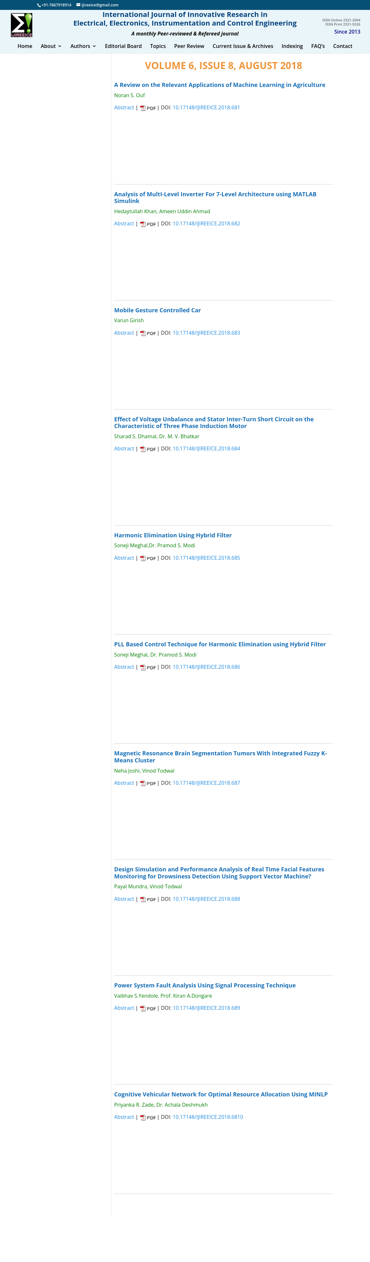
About (48, 53)
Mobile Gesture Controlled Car (157, 316)
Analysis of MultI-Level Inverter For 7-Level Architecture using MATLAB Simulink (215, 203)
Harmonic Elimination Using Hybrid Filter (173, 541)
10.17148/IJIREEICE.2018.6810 (208, 1123)
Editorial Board (123, 53)
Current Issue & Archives (243, 53)
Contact (342, 53)
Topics (158, 53)
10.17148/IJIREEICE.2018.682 (206, 229)
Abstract (124, 113)
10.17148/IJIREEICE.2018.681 (206, 113)
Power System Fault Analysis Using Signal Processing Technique (205, 991)
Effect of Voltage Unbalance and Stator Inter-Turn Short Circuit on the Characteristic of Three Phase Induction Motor (214, 429)
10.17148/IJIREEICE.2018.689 (206, 1014)
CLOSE (150, 154)
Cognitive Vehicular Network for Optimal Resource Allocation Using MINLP (221, 1100)
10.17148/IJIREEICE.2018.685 (206, 563)
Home (25, 53)
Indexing (292, 53)
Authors (80, 53)
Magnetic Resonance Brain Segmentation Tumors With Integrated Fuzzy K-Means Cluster (220, 763)
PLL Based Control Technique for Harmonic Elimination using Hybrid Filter (220, 650)
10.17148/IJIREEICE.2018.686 (206, 673)
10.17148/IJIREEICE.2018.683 (206, 338)
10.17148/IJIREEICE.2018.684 (206, 454)
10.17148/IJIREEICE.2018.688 (206, 905)
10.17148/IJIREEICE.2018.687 (206, 789)
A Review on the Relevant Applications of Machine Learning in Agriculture (219, 91)
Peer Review (189, 53)
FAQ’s (318, 53)
